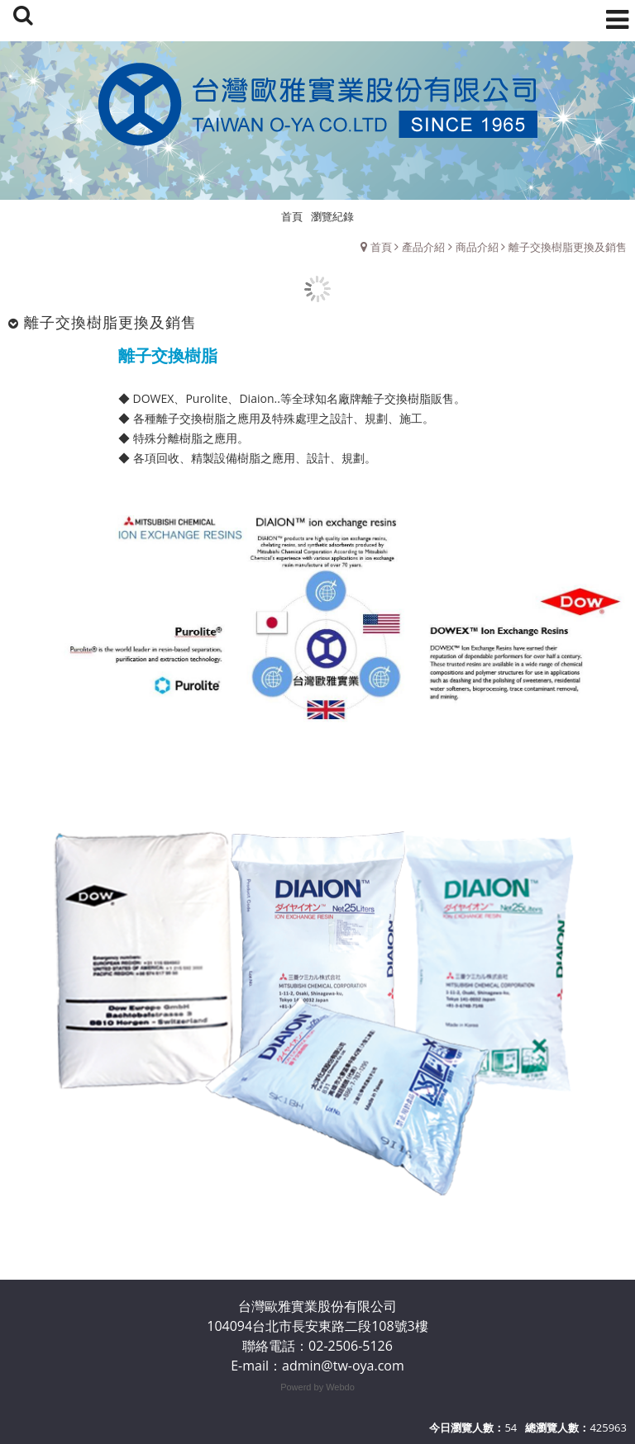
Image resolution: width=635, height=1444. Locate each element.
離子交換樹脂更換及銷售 (567, 246)
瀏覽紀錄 (332, 216)
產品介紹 (423, 246)
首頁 (381, 246)
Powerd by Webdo (317, 1387)
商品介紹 (477, 246)
